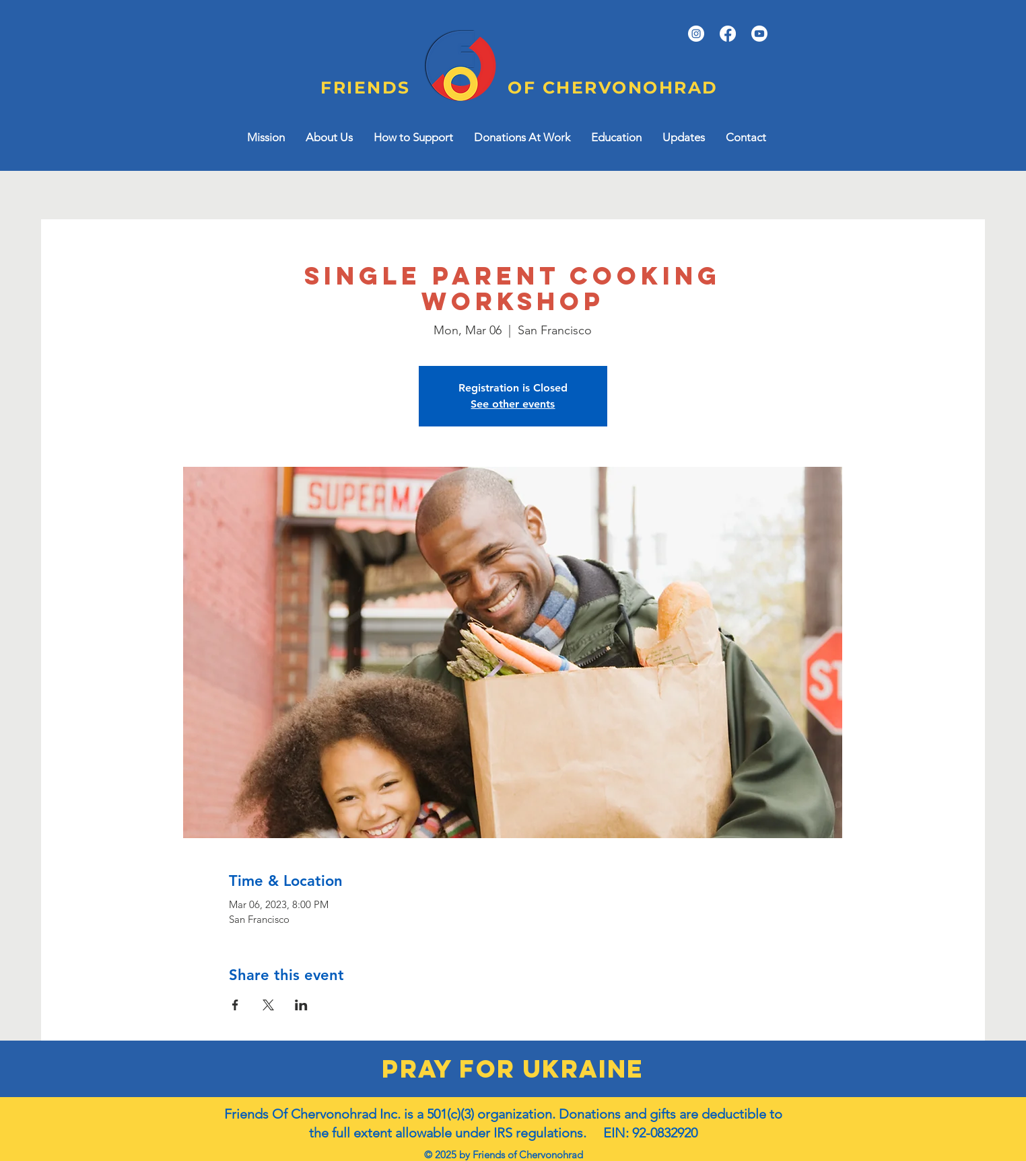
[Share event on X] (268, 1005)
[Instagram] (696, 34)
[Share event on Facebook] (235, 1005)
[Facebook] (728, 34)
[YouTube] (759, 34)
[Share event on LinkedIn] (301, 1005)
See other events (513, 404)
